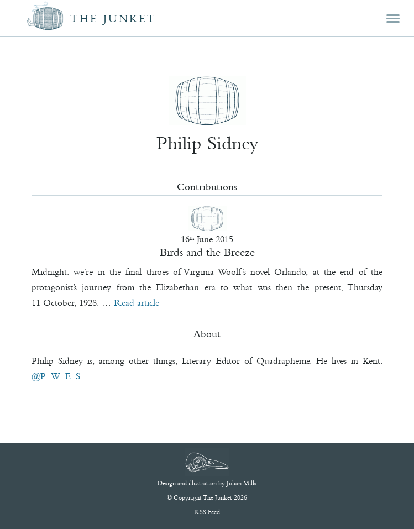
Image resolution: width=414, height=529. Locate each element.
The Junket (113, 18)
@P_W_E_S (56, 375)
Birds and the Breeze (207, 252)
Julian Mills (241, 483)
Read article (136, 302)
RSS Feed (207, 512)
